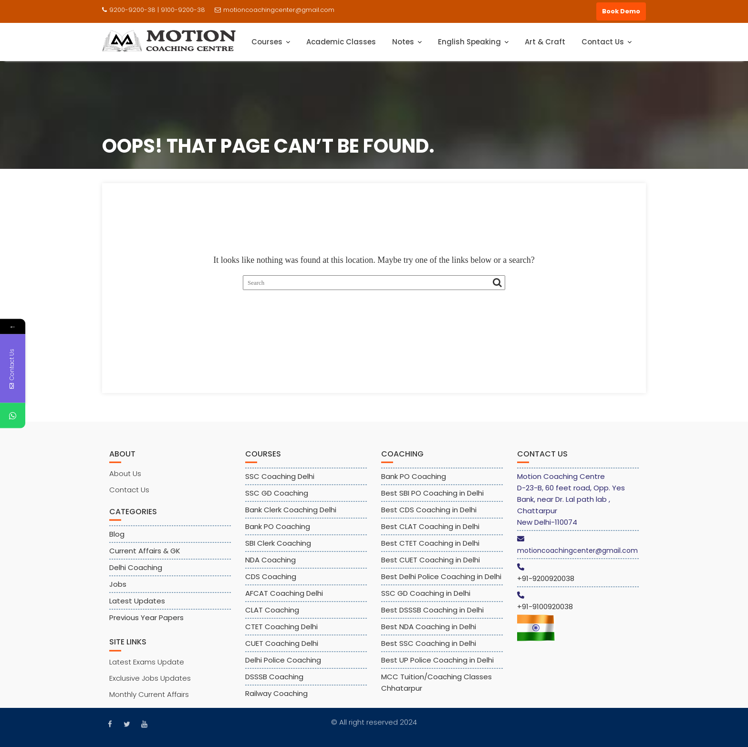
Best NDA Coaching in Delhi (428, 633)
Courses (266, 42)
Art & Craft (545, 42)
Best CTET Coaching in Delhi (430, 550)
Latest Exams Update (146, 668)
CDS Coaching (270, 583)
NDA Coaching (270, 566)
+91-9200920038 (545, 585)
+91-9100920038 (545, 613)
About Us (125, 480)
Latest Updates (137, 607)
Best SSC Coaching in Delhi (428, 650)
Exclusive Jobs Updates (150, 684)
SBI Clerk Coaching (278, 550)
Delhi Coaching (135, 574)
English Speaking (469, 42)
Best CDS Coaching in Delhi (429, 516)
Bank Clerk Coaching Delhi (290, 516)
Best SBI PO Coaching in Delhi (432, 500)
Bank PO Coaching (277, 533)
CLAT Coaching (272, 617)
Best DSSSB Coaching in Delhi (432, 617)
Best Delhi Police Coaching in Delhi (441, 583)
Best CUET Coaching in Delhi (430, 566)
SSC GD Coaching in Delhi (425, 600)
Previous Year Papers (146, 624)
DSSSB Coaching (274, 683)
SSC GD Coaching (276, 500)
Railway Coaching (276, 700)
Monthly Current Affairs (149, 700)
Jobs (117, 591)
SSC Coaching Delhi (279, 483)
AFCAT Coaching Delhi (284, 600)
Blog (117, 541)
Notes (403, 42)
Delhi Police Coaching (283, 667)
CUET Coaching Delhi (281, 650)
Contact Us (603, 42)
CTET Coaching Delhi (281, 633)
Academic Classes (341, 42)
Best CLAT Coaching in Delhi (430, 533)
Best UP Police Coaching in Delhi (437, 667)
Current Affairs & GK (144, 557)
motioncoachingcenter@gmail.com (274, 9)
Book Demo (621, 11)
